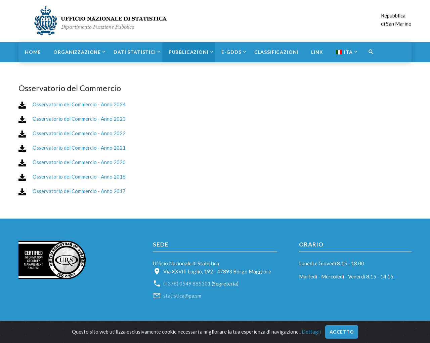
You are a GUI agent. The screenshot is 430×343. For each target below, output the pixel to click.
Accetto (342, 332)
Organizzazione (77, 52)
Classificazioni (276, 52)
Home (33, 52)
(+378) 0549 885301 (187, 283)
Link (317, 52)
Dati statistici (135, 52)
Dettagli (311, 332)
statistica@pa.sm (182, 296)
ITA (344, 52)
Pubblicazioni (189, 52)
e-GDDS (231, 52)
